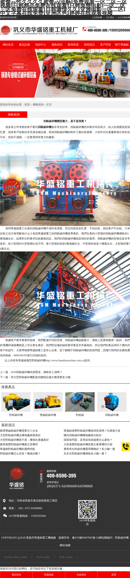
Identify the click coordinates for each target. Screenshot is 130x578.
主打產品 (110, 17)
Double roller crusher (15, 557)
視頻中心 (40, 44)
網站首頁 (8, 44)
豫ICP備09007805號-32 (85, 537)
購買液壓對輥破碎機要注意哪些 (19, 444)
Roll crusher (43, 557)
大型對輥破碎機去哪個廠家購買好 (20, 435)
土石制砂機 (97, 17)
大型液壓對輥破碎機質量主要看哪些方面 (88, 444)
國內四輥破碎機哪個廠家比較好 (83, 435)
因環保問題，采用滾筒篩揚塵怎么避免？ (88, 439)
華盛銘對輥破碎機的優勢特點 (17, 449)
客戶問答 (105, 44)
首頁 (27, 104)
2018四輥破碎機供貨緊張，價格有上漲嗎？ (36, 372)
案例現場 (73, 44)
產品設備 (24, 44)
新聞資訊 (89, 44)
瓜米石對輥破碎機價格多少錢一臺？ (85, 453)
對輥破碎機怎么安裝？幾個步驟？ (20, 453)
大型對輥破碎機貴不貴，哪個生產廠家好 (24, 439)
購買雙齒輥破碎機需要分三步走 (19, 430)
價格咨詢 (56, 44)
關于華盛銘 (122, 44)
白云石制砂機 (124, 17)
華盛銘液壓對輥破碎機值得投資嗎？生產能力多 (92, 430)
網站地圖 (65, 545)
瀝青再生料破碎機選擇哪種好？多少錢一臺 (89, 449)
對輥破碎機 (122, 537)
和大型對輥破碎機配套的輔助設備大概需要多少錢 (40, 377)
